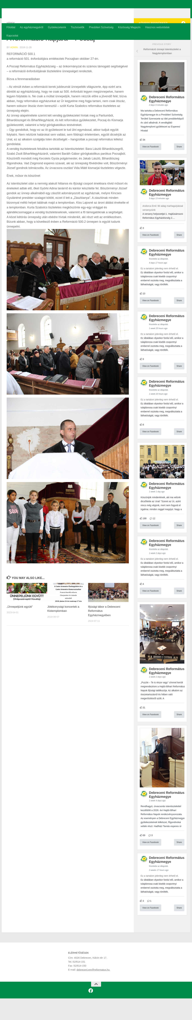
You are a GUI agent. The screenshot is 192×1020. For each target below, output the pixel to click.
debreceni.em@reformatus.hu (93, 991)
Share (179, 168)
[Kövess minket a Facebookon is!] (183, 45)
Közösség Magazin (129, 27)
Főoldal (10, 27)
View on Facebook (150, 168)
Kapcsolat (12, 35)
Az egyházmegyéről (31, 27)
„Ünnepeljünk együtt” (20, 628)
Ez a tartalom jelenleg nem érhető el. (160, 290)
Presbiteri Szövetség (101, 27)
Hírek (11, 44)
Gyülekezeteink (57, 27)
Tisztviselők (77, 27)
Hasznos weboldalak (157, 27)
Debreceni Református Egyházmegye (67, 11)
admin (14, 69)
